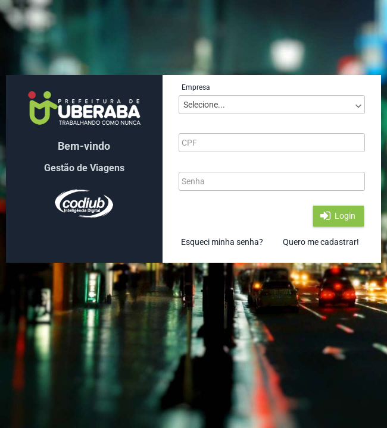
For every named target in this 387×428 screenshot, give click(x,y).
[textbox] (272, 142)
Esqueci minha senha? (222, 242)
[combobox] (272, 104)
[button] (338, 216)
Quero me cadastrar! (321, 242)
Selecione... (204, 104)
